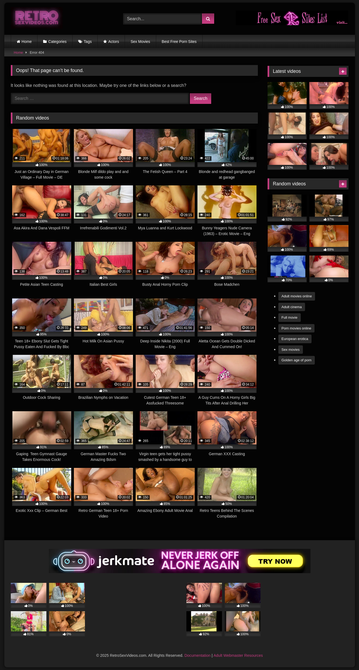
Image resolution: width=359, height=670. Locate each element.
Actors (113, 41)
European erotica (295, 339)
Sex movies (291, 350)
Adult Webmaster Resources (238, 655)
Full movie (290, 317)
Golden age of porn (297, 360)
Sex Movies (140, 41)
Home (27, 41)
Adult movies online (297, 296)
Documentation (197, 655)
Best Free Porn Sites (179, 41)
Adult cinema (292, 307)
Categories (57, 41)
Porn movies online (297, 328)
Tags (88, 41)
